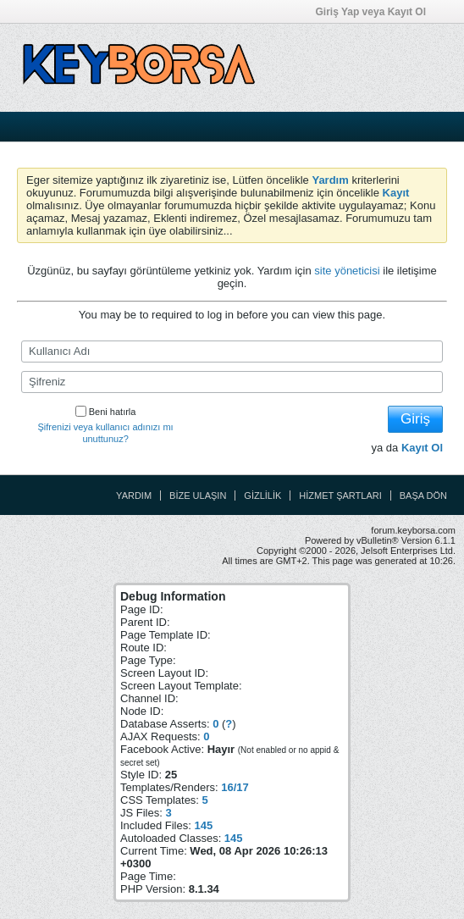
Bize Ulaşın (197, 495)
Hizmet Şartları (340, 495)
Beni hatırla (105, 412)
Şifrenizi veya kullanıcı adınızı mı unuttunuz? (106, 433)
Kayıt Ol (422, 447)
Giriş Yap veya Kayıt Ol (376, 12)
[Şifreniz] (232, 382)
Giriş (415, 419)
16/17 (235, 787)
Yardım (134, 495)
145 (203, 825)
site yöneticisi (346, 270)
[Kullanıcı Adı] (232, 351)
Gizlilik (262, 495)
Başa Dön (423, 495)
